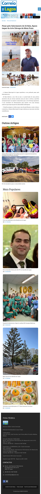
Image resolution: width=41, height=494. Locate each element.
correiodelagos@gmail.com (12, 474)
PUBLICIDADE (20, 486)
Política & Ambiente (11, 20)
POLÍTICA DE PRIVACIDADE (30, 486)
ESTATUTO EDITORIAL (10, 486)
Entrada (4, 20)
